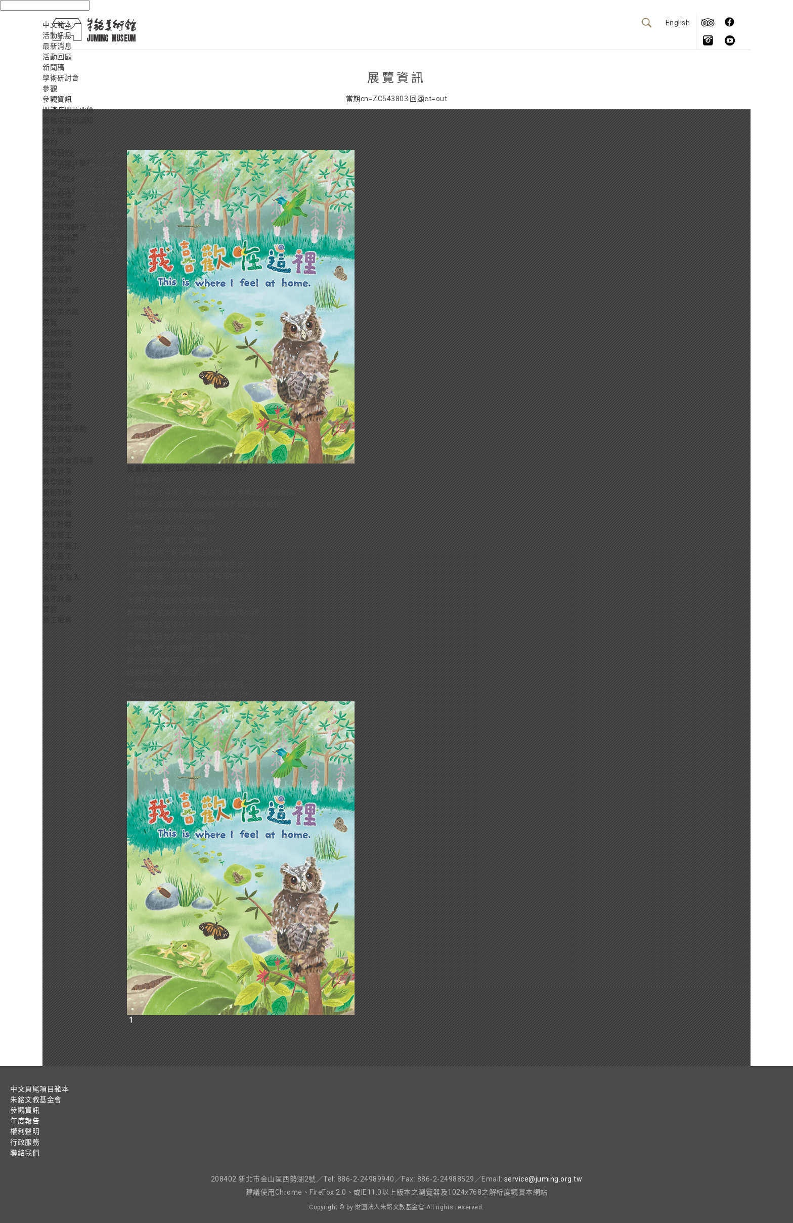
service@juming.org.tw (543, 1179)
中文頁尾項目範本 (39, 1089)
